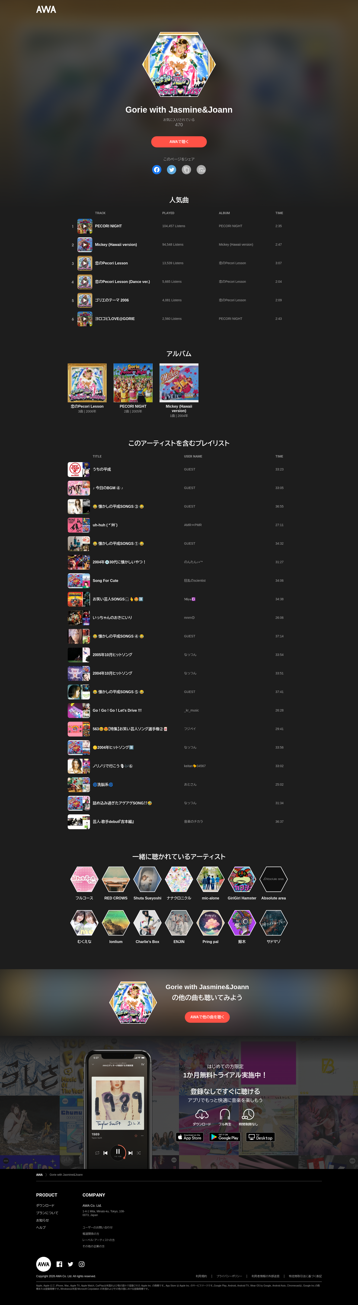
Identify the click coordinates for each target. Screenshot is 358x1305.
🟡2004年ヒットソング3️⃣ (113, 747)
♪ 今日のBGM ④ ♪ (108, 488)
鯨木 (242, 942)
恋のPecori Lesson (111, 263)
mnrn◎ (189, 617)
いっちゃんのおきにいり (112, 618)
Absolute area (273, 898)
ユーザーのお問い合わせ (98, 1227)
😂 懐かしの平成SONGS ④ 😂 (118, 636)
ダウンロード (45, 1205)
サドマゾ (274, 942)
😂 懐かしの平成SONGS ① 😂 (118, 544)
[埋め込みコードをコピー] (201, 169)
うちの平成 (102, 469)
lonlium (116, 942)
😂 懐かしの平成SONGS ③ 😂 (118, 506)
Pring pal (210, 942)
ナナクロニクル (179, 898)
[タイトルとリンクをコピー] (186, 169)
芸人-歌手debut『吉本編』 (113, 822)
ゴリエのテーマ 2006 (112, 300)
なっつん (190, 655)
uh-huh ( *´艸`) (105, 525)
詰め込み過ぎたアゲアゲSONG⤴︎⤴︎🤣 (122, 803)
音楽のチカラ (193, 821)
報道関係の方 (91, 1233)
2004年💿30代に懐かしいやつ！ (119, 562)
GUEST (189, 469)
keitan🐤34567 (195, 766)
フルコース (84, 898)
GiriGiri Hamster (242, 898)
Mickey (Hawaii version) (116, 245)
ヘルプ (41, 1227)
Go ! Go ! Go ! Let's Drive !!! (117, 710)
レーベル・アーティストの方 (99, 1240)
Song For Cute (105, 581)
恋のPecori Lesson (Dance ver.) (122, 282)
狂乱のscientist (195, 580)
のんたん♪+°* (193, 562)
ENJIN (178, 942)
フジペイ (190, 729)
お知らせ (42, 1220)
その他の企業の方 (94, 1246)
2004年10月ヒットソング (112, 673)
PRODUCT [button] (46, 1195)
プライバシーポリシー (229, 1276)
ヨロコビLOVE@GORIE (115, 319)
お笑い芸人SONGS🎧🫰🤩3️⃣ (118, 599)
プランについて (47, 1213)
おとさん (190, 784)
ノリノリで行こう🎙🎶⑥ (113, 766)
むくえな (84, 942)
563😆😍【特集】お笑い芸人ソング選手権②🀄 (130, 729)
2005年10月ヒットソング (112, 655)
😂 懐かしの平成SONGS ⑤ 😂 (118, 692)
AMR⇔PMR (193, 525)
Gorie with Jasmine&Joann (66, 1174)
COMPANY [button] (94, 1195)
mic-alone (210, 898)
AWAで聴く (179, 142)
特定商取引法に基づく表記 (305, 1276)
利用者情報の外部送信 (265, 1276)
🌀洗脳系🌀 (103, 785)
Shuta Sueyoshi (147, 898)
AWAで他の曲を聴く (207, 1017)
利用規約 (201, 1276)
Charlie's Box (147, 942)
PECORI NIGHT (108, 226)
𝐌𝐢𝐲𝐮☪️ (189, 599)
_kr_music (191, 710)
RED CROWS (116, 898)
